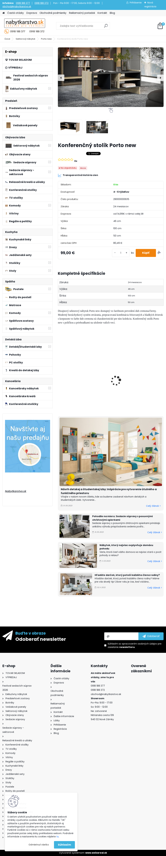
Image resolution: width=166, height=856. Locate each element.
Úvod (7, 38)
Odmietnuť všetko (39, 844)
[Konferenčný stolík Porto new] (111, 77)
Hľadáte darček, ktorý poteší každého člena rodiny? (127, 575)
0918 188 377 (23, 3)
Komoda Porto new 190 (146, 368)
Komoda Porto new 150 (110, 368)
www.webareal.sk (96, 852)
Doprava (31, 13)
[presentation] (61, 77)
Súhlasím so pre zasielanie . (134, 645)
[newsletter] (151, 636)
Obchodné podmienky (53, 13)
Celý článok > (153, 506)
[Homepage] (3, 13)
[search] (106, 27)
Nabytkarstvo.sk (15, 491)
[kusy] (121, 253)
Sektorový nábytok (25, 38)
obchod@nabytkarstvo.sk (16, 6)
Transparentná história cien (78, 175)
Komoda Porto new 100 (74, 368)
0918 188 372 (41, 3)
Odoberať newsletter (40, 639)
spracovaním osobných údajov (139, 643)
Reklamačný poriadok (82, 13)
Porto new (46, 38)
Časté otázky (15, 13)
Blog (112, 13)
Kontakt (102, 13)
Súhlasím (64, 845)
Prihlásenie (136, 2)
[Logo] (24, 26)
